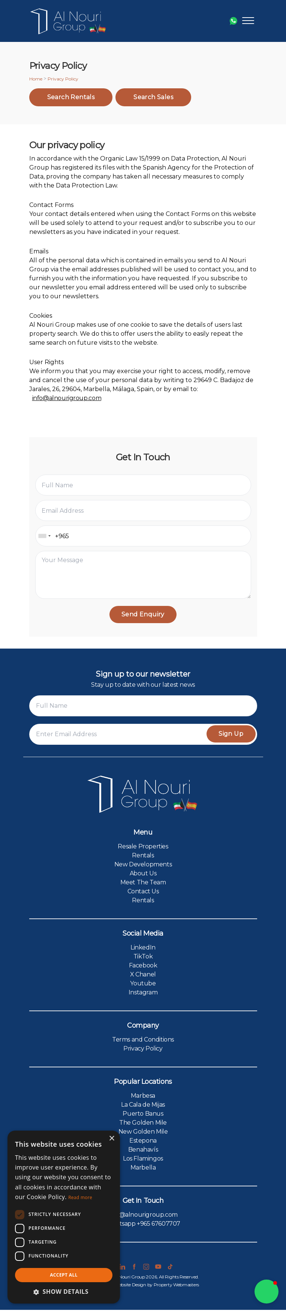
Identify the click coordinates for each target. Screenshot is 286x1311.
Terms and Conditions (143, 1040)
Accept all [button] (64, 1275)
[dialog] (63, 1217)
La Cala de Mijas (143, 1105)
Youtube (143, 984)
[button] (267, 1292)
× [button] (111, 1138)
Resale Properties (143, 847)
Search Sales (153, 97)
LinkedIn (143, 948)
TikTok (143, 957)
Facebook (143, 966)
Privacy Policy (142, 1049)
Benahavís (143, 1150)
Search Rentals (71, 97)
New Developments (143, 865)
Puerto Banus (143, 1114)
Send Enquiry (143, 614)
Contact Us (143, 892)
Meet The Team (143, 883)
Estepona (143, 1141)
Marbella (143, 1168)
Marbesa (143, 1096)
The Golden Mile (143, 1123)
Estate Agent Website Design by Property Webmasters (143, 1286)
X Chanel (143, 975)
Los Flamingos (143, 1159)
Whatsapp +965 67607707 (143, 1224)
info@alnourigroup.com (67, 398)
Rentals (143, 856)
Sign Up (229, 734)
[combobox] (44, 536)
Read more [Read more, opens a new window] (80, 1197)
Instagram (143, 993)
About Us (143, 874)
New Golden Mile (143, 1132)
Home (35, 79)
